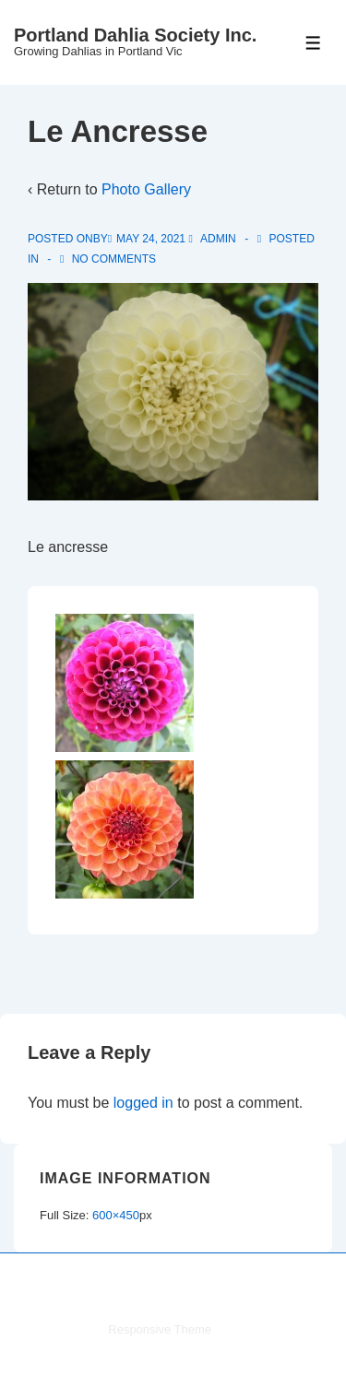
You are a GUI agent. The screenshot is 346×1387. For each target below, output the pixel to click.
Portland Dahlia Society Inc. (135, 35)
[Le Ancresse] (150, 238)
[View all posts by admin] (213, 238)
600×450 (115, 1215)
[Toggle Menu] (313, 42)
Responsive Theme (159, 1329)
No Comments (114, 259)
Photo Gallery (146, 189)
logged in (143, 1103)
